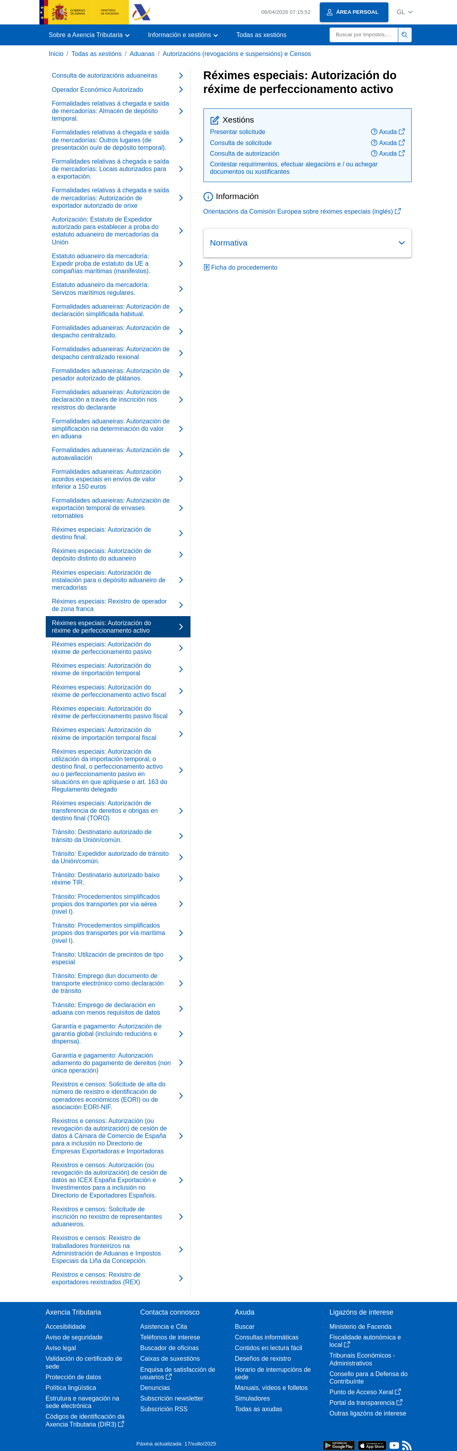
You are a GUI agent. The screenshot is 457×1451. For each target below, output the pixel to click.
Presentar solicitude (238, 132)
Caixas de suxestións (170, 1358)
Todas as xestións (261, 35)
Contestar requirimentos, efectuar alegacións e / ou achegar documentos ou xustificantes (294, 168)
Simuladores (252, 1398)
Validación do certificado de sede (84, 1362)
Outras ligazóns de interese (368, 1413)
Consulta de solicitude (241, 143)
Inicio (56, 53)
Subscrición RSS (164, 1409)
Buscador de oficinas (169, 1348)
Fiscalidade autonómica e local (365, 1341)
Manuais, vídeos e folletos (271, 1387)
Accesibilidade (66, 1326)
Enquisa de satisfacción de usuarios (177, 1373)
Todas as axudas (258, 1409)
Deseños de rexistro (263, 1358)
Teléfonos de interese (170, 1337)
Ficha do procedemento (240, 267)
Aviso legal (61, 1348)
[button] (405, 12)
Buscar (245, 1326)
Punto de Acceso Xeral (365, 1392)
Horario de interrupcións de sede (273, 1373)
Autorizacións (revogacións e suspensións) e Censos (237, 53)
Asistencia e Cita (163, 1326)
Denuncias (155, 1387)
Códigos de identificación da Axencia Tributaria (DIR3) (85, 1420)
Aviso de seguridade (74, 1337)
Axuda (388, 132)
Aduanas (142, 53)
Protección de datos (73, 1377)
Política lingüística (71, 1387)
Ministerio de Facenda (361, 1326)
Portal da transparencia (366, 1402)
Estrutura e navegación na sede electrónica (82, 1402)
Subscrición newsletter (171, 1398)
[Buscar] (364, 35)
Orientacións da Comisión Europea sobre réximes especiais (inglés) (302, 211)
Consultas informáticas (267, 1337)
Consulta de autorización (245, 153)
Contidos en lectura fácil (268, 1348)
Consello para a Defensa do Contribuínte (369, 1378)
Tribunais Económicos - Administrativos (362, 1359)
